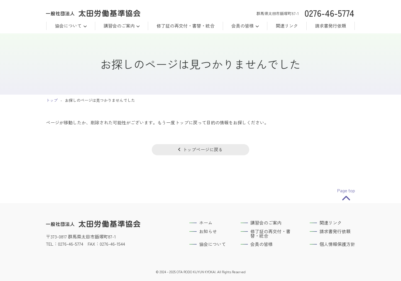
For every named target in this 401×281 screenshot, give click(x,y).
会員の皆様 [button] (242, 25)
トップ (52, 100)
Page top (346, 190)
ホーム (205, 222)
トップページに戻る (203, 149)
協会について (68, 25)
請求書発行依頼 (330, 25)
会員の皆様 (261, 244)
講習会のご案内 (119, 25)
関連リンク (287, 25)
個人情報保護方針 (337, 244)
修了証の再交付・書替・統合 (185, 25)
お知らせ (208, 231)
